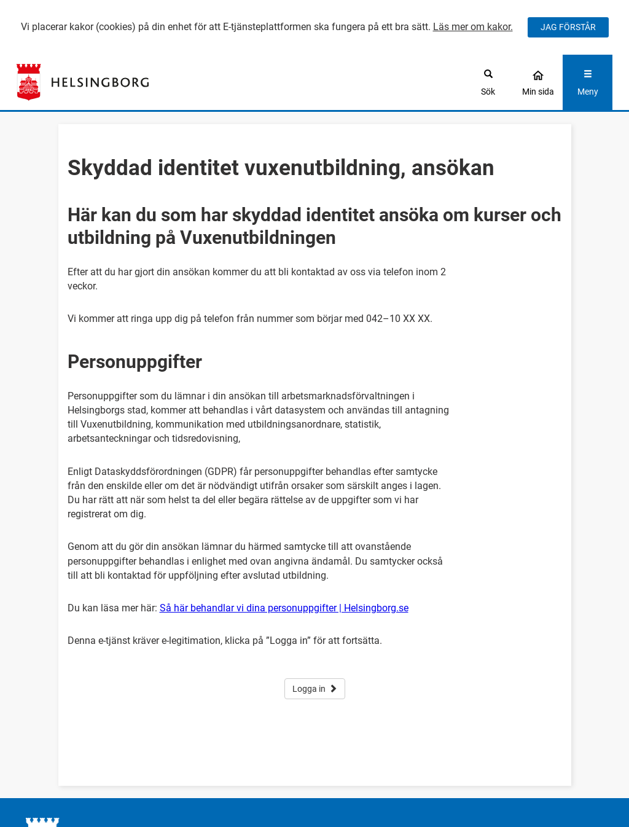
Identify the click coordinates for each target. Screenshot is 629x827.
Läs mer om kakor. (473, 27)
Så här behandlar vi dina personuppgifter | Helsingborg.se (284, 608)
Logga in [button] (314, 689)
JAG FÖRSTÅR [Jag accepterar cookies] (568, 27)
